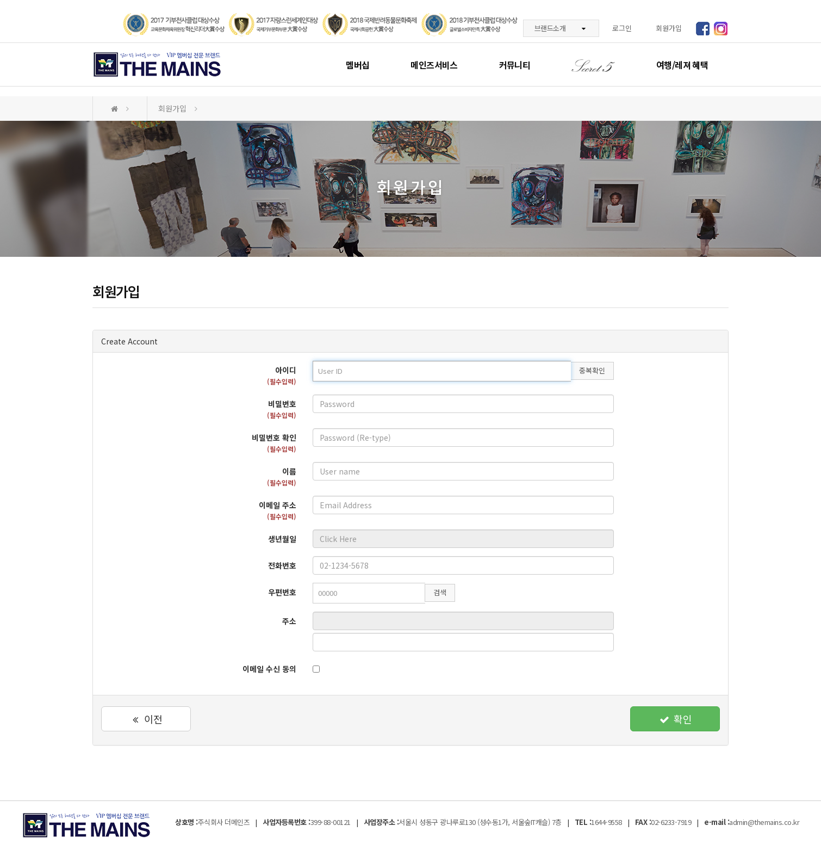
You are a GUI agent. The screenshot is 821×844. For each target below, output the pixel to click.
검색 (439, 592)
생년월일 (282, 538)
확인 (675, 719)
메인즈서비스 (433, 64)
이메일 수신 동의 (269, 668)
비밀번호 (281, 409)
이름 (281, 476)
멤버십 (357, 64)
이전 (146, 719)
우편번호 (282, 592)
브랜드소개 (560, 28)
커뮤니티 (514, 64)
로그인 (622, 28)
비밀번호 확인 (274, 442)
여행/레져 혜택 (682, 64)
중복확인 (592, 370)
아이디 (281, 375)
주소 (289, 620)
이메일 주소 (277, 510)
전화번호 (282, 565)
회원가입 (669, 28)
